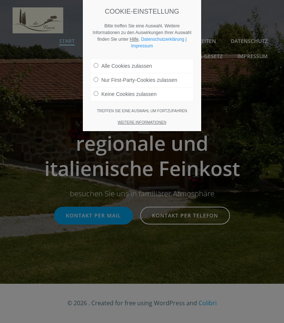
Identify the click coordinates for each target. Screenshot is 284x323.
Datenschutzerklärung (162, 39)
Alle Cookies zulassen (123, 66)
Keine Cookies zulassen (125, 94)
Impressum (142, 46)
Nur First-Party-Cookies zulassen (135, 80)
